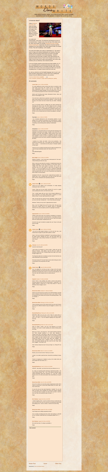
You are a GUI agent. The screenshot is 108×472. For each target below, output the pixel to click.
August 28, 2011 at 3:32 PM (44, 399)
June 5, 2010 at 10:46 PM (44, 213)
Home (45, 463)
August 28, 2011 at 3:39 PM (46, 409)
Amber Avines (35, 183)
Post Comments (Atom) (39, 466)
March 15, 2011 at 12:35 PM (46, 350)
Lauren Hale (35, 84)
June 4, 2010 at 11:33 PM (43, 157)
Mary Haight (35, 157)
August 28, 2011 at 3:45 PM (44, 421)
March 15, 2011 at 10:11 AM (47, 324)
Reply (33, 112)
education (34, 78)
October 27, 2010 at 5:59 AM (42, 279)
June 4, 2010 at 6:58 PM (43, 84)
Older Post (58, 463)
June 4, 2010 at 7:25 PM (42, 117)
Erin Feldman (35, 399)
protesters (39, 78)
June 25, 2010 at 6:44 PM (42, 245)
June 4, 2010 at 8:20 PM (43, 128)
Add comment (32, 427)
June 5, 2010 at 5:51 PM (45, 183)
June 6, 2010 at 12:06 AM (45, 229)
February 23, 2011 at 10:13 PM (47, 313)
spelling (55, 78)
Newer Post (32, 463)
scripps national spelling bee (47, 78)
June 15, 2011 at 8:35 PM (46, 382)
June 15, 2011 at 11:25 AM (46, 366)
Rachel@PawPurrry (36, 313)
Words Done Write (36, 290)
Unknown (34, 245)
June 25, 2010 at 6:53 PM (45, 267)
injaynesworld (35, 213)
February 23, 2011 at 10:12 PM (47, 302)
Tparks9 (34, 279)
